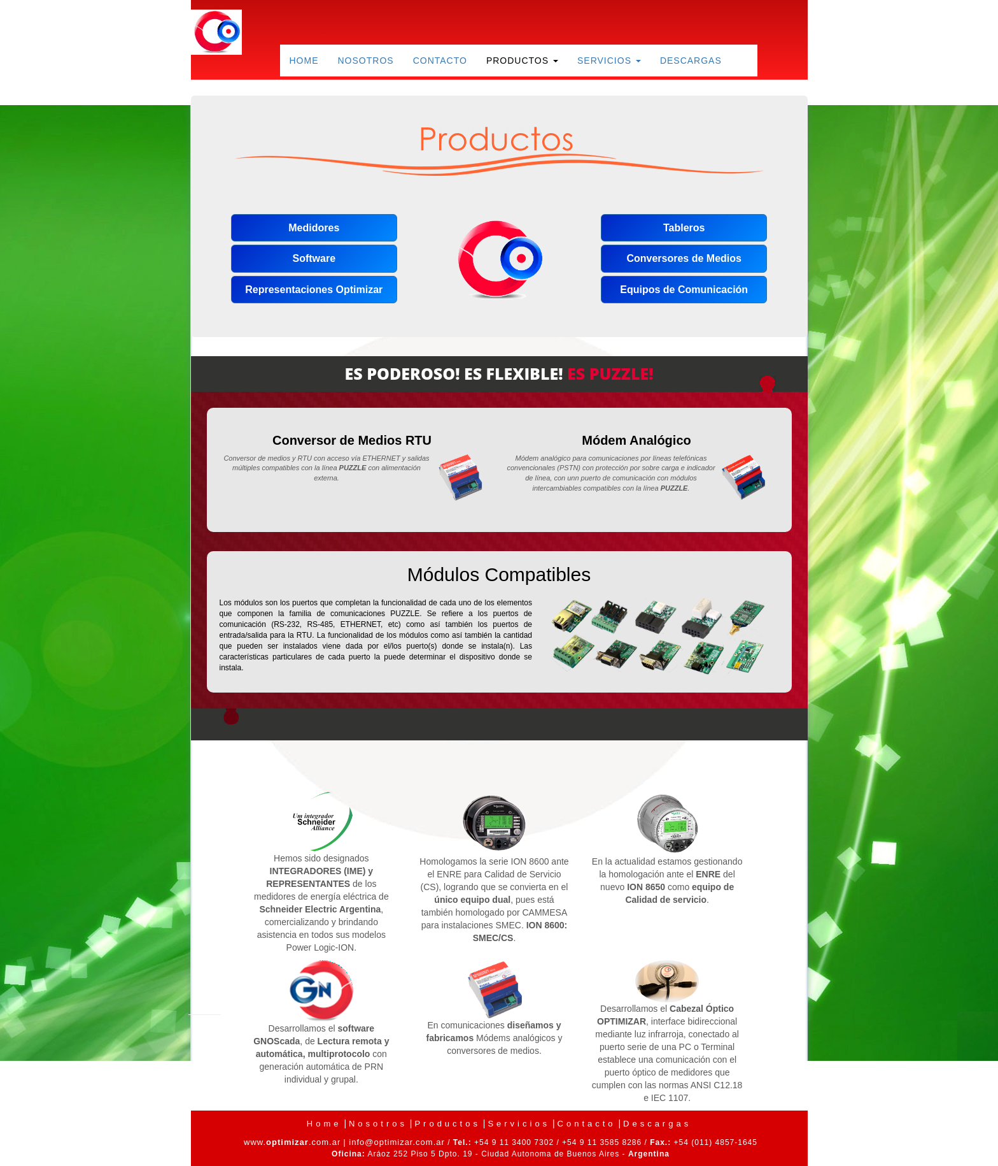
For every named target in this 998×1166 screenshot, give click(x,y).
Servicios (519, 1123)
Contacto (440, 60)
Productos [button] (522, 60)
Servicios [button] (609, 60)
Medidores (313, 227)
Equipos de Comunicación (684, 289)
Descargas (691, 60)
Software (314, 258)
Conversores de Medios (683, 258)
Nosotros (366, 60)
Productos (447, 1123)
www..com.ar (292, 1142)
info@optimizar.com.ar (395, 1142)
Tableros (684, 227)
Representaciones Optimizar (314, 289)
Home (304, 60)
